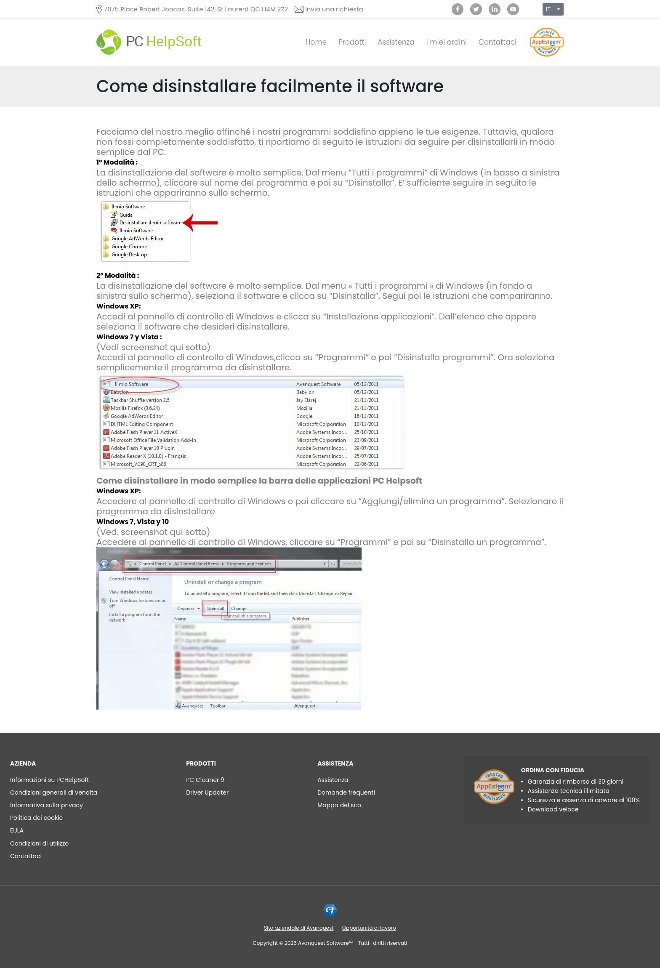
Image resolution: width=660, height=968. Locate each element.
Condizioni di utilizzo (39, 843)
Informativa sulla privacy (46, 805)
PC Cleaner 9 (205, 780)
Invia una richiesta (334, 9)
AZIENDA (23, 763)
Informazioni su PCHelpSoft (49, 780)
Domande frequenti (346, 792)
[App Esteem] (547, 56)
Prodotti (352, 42)
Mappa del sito (339, 805)
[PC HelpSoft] (149, 42)
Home (316, 42)
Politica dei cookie (36, 818)
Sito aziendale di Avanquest (298, 927)
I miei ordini (446, 42)
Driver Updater (207, 792)
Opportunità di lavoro (369, 927)
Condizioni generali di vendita (53, 792)
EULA (17, 830)
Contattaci (497, 42)
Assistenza (396, 42)
